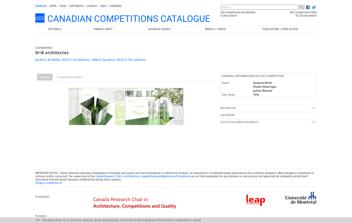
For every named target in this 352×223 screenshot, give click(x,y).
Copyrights (76, 6)
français (41, 6)
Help (104, 6)
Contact (92, 6)
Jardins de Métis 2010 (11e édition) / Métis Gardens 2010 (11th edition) (90, 59)
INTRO (53, 6)
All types (44, 77)
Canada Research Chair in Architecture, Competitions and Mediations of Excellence (142, 172)
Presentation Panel (69, 77)
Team (63, 6)
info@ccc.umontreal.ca (48, 179)
